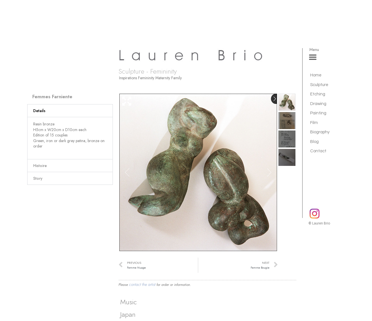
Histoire (40, 165)
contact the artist (142, 284)
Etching (317, 94)
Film (314, 123)
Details (39, 111)
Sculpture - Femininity (148, 71)
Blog (314, 142)
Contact (318, 151)
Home (316, 75)
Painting (318, 113)
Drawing (318, 104)
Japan (128, 314)
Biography (319, 132)
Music (128, 302)
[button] (70, 110)
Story (38, 178)
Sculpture (319, 85)
